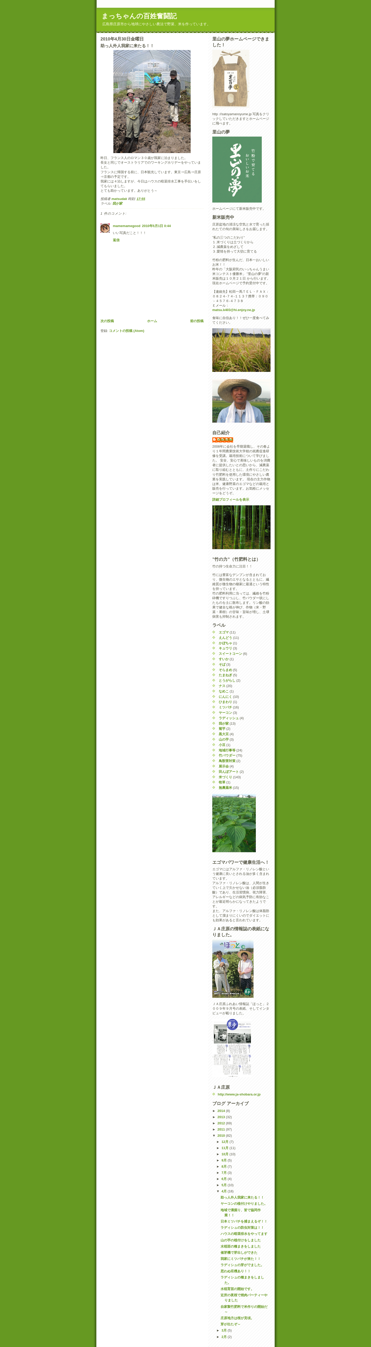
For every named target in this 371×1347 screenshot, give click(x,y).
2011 (221, 1129)
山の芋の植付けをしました (241, 1240)
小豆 (222, 745)
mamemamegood (126, 226)
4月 (225, 1191)
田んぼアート (229, 772)
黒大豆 (224, 734)
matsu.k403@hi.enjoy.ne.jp (233, 310)
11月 (226, 1148)
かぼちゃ (225, 643)
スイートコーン (230, 654)
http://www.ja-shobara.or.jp (239, 1094)
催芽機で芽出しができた (239, 1252)
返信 (116, 240)
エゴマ (224, 632)
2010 (221, 1135)
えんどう (225, 638)
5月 (225, 1185)
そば (222, 664)
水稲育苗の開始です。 (237, 1289)
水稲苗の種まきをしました (241, 1246)
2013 (221, 1117)
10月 (226, 1154)
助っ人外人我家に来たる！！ (242, 1197)
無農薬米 (225, 788)
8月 (225, 1166)
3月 (225, 1330)
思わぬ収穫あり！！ (236, 1271)
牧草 (222, 782)
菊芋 (222, 729)
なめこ (224, 691)
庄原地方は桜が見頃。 (237, 1318)
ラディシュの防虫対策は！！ (242, 1227)
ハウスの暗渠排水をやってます (244, 1234)
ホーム (152, 321)
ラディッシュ (229, 718)
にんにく (225, 697)
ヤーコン (225, 713)
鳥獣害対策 (227, 761)
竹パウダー (227, 755)
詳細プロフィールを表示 (230, 499)
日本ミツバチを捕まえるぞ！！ (244, 1221)
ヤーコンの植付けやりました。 (244, 1204)
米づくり (225, 777)
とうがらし (227, 680)
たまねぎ (225, 675)
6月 (225, 1179)
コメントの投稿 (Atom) (126, 331)
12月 (226, 1142)
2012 (221, 1123)
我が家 (117, 203)
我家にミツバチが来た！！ (241, 1259)
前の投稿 (197, 321)
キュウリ (225, 648)
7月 (225, 1173)
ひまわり (225, 702)
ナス (222, 686)
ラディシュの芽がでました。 (242, 1265)
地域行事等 (227, 750)
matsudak (225, 439)
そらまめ (225, 670)
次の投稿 (107, 321)
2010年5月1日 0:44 (156, 226)
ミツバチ (225, 707)
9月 (225, 1160)
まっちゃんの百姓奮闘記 (139, 16)
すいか (224, 659)
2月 (225, 1337)
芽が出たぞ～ (231, 1324)
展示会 (224, 766)
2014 (221, 1111)
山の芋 (224, 739)
